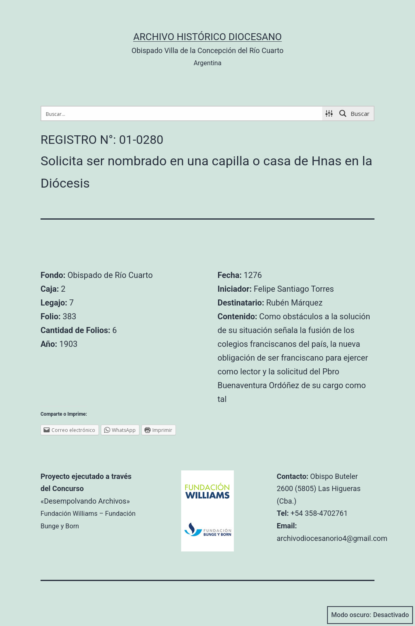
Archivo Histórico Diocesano (207, 37)
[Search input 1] (182, 113)
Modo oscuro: (370, 615)
